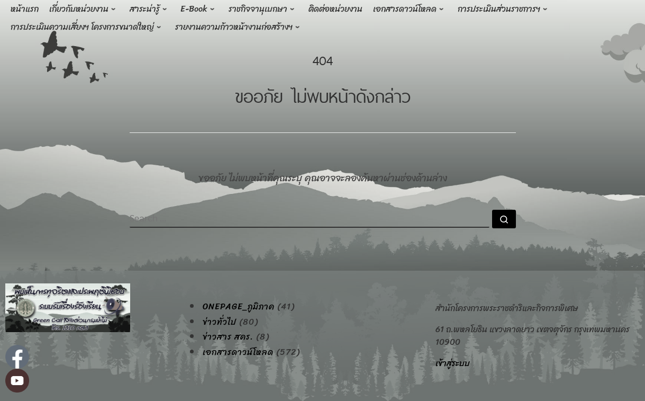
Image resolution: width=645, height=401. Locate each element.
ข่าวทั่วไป (220, 322)
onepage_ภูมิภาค (239, 306)
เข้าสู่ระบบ (452, 363)
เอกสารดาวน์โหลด (238, 352)
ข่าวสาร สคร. (228, 337)
